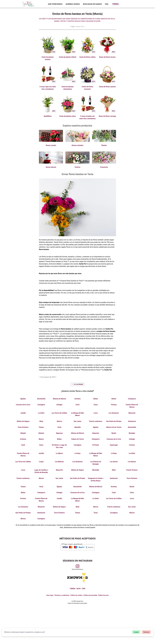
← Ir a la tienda (77, 384)
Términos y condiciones (61, 595)
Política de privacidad (90, 595)
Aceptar (136, 632)
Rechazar (146, 632)
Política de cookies (76, 595)
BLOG (79, 589)
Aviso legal (49, 595)
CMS (83, 589)
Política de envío (103, 595)
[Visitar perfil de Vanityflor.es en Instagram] (77, 566)
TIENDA (72, 589)
